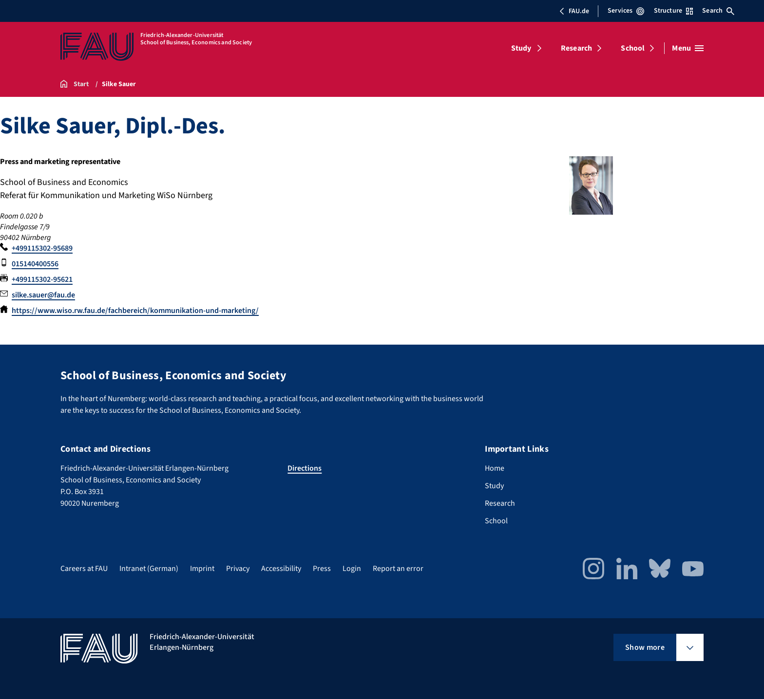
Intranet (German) (148, 568)
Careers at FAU (84, 568)
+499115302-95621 (42, 279)
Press (322, 568)
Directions (304, 468)
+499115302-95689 (42, 248)
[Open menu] (688, 48)
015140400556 (35, 263)
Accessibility (281, 568)
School (633, 48)
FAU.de (574, 11)
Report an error (398, 568)
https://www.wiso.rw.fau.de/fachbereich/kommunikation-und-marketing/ (135, 310)
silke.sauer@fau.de (43, 295)
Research (576, 48)
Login (352, 568)
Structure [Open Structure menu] (673, 11)
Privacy (237, 568)
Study (521, 48)
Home (494, 468)
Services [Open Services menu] (626, 11)
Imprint (202, 568)
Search (718, 11)
